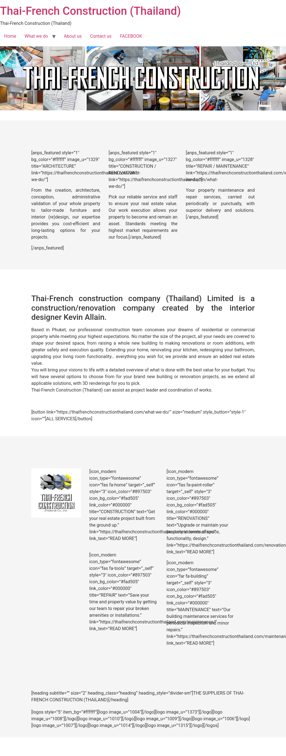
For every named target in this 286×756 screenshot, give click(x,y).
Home (10, 36)
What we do (36, 36)
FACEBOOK (131, 36)
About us (73, 36)
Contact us (100, 36)
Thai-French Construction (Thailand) (90, 11)
